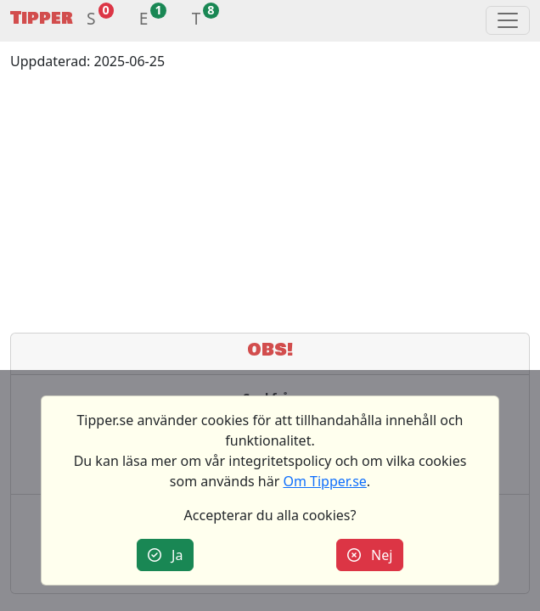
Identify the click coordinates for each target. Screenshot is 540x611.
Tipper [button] (41, 18)
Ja (165, 555)
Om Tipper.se (324, 481)
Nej (370, 555)
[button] (91, 21)
